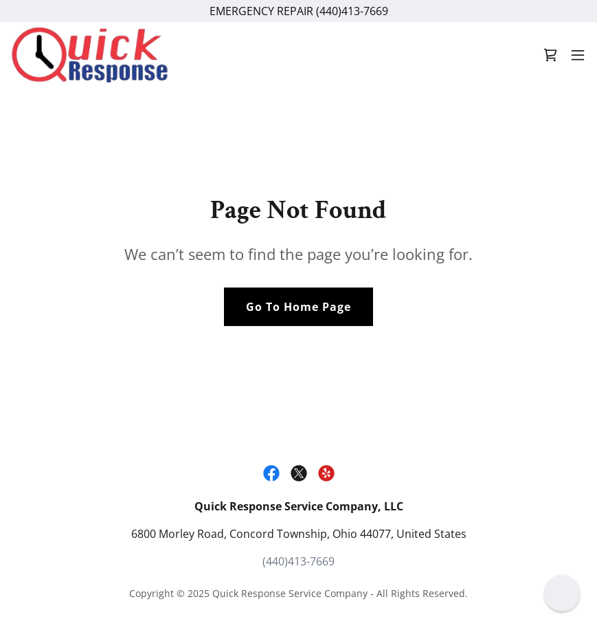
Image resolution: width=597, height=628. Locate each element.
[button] (578, 55)
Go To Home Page (298, 306)
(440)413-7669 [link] (298, 561)
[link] (89, 55)
